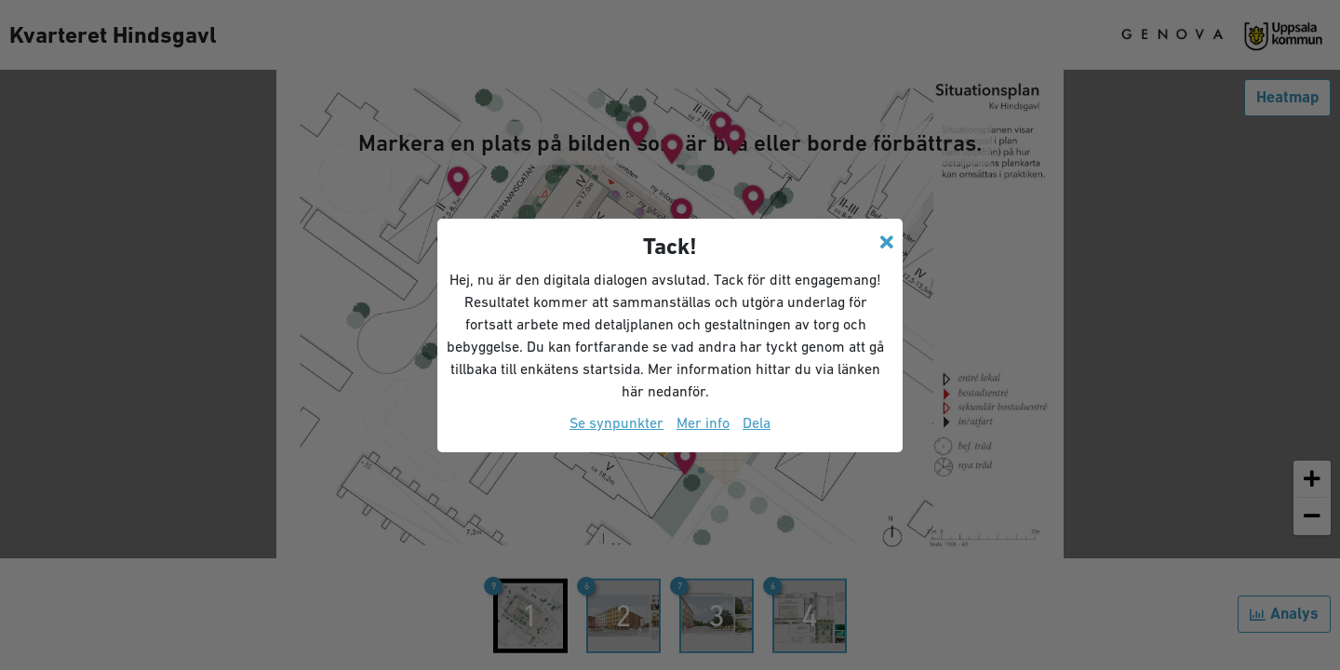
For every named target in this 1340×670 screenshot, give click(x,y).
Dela (756, 422)
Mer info (703, 422)
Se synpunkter (616, 422)
